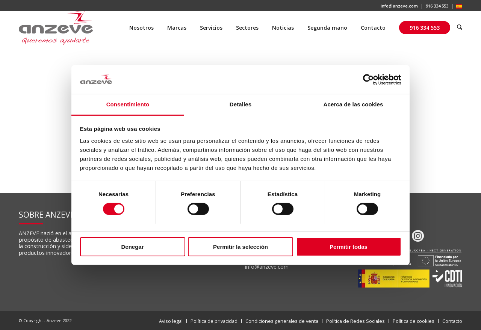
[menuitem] (399, 6)
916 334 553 (437, 6)
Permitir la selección (240, 247)
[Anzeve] (56, 28)
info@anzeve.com (399, 6)
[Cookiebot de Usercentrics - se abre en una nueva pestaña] (368, 79)
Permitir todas (349, 247)
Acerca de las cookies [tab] (353, 104)
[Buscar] (459, 28)
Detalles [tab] (240, 104)
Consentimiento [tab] (128, 104)
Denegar (132, 247)
